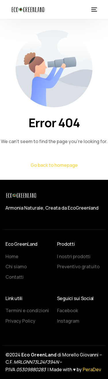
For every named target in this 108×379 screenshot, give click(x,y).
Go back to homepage (54, 165)
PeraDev (92, 369)
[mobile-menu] (93, 9)
